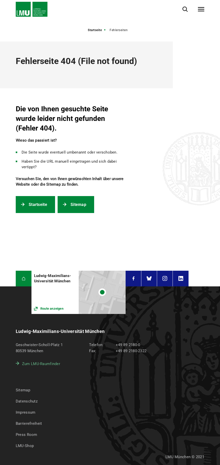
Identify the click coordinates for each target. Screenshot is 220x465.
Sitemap (78, 204)
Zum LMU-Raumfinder (41, 364)
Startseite (95, 30)
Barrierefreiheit (29, 423)
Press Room (26, 434)
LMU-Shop (25, 445)
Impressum (26, 412)
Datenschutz (27, 401)
